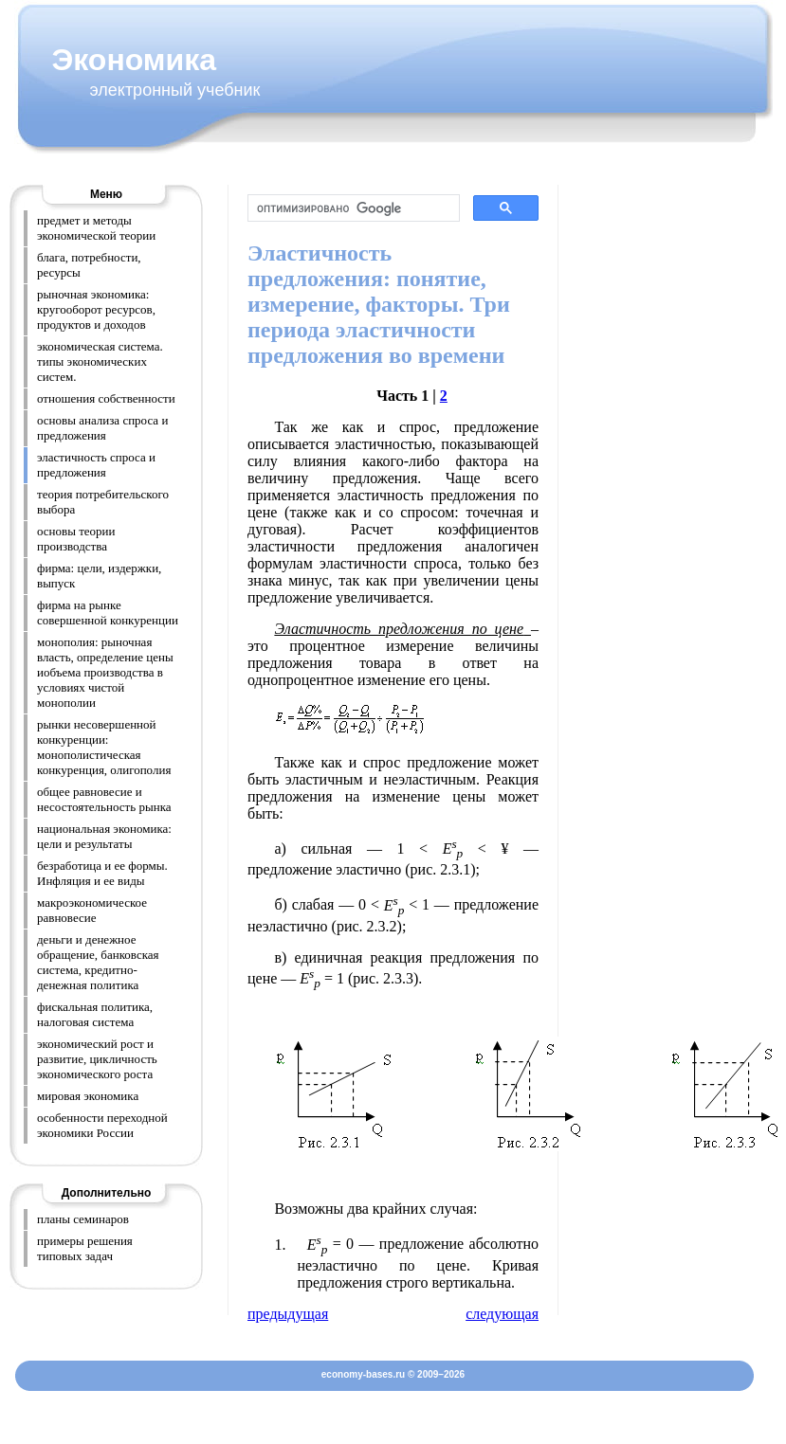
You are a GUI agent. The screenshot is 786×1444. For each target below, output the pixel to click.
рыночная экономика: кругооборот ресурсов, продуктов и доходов (96, 309)
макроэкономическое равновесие (92, 910)
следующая (502, 1314)
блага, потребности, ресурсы (89, 265)
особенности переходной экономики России (102, 1125)
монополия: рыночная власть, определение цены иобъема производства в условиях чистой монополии (105, 672)
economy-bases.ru (363, 1374)
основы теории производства (76, 538)
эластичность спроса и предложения (96, 464)
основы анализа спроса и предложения (102, 427)
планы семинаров (83, 1219)
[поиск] (352, 208)
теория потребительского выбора (103, 501)
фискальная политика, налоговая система (95, 1014)
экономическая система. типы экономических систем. (100, 361)
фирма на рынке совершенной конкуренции (107, 612)
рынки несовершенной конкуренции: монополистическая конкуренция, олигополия (104, 747)
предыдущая (287, 1314)
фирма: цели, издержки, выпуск (99, 575)
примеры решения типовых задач (85, 1248)
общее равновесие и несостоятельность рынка (104, 799)
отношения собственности (106, 398)
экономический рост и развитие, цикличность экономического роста (97, 1059)
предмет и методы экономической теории (96, 228)
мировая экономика (87, 1096)
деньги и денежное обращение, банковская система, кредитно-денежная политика (98, 962)
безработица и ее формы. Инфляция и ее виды (102, 873)
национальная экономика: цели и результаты (104, 836)
